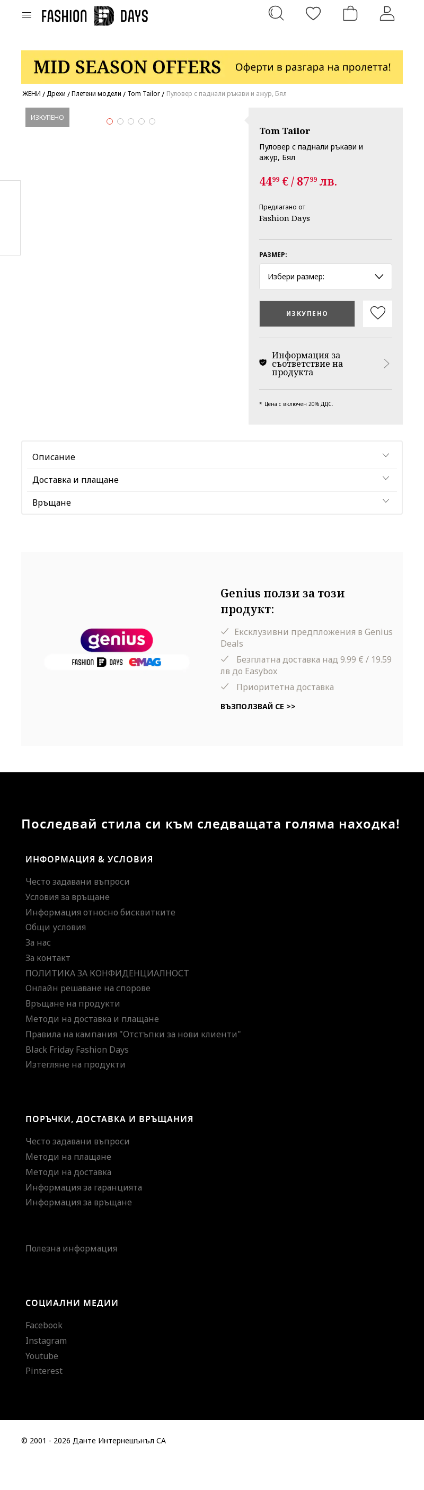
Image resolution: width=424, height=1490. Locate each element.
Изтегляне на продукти (75, 1093)
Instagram (46, 1368)
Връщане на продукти (72, 1032)
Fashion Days (284, 218)
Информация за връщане (78, 1231)
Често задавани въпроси (77, 909)
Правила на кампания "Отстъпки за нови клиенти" (133, 1062)
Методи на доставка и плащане (92, 1047)
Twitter (10, 239)
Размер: (273, 254)
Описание (53, 485)
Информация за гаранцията (83, 1215)
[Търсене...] (276, 13)
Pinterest (44, 1399)
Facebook (44, 1353)
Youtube (41, 1384)
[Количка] (350, 13)
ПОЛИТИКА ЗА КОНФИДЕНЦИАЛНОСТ (107, 1001)
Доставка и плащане (75, 508)
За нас (38, 970)
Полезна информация (71, 1277)
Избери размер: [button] (326, 276)
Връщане (51, 530)
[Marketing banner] (212, 62)
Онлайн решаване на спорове (88, 1016)
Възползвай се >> (258, 735)
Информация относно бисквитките (100, 940)
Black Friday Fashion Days (77, 1077)
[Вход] (387, 13)
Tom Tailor (285, 131)
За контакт (47, 986)
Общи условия (55, 956)
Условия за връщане (67, 925)
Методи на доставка (68, 1200)
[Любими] (313, 13)
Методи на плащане (68, 1185)
